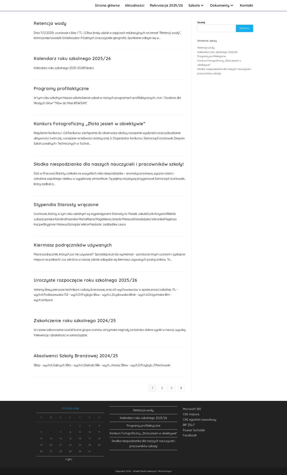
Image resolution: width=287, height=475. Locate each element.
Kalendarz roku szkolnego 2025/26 (72, 58)
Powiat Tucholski (194, 430)
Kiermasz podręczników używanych (73, 245)
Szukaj (201, 22)
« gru (69, 459)
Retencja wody (50, 23)
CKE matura (191, 414)
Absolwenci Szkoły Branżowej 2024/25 (76, 355)
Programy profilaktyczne (61, 88)
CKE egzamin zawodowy (199, 419)
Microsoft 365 (192, 409)
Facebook (190, 435)
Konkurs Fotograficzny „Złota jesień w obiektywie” (89, 123)
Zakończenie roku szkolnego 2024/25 (75, 320)
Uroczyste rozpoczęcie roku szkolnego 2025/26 (85, 280)
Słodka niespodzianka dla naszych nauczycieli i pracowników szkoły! (109, 164)
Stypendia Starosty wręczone (66, 204)
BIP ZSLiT (189, 425)
